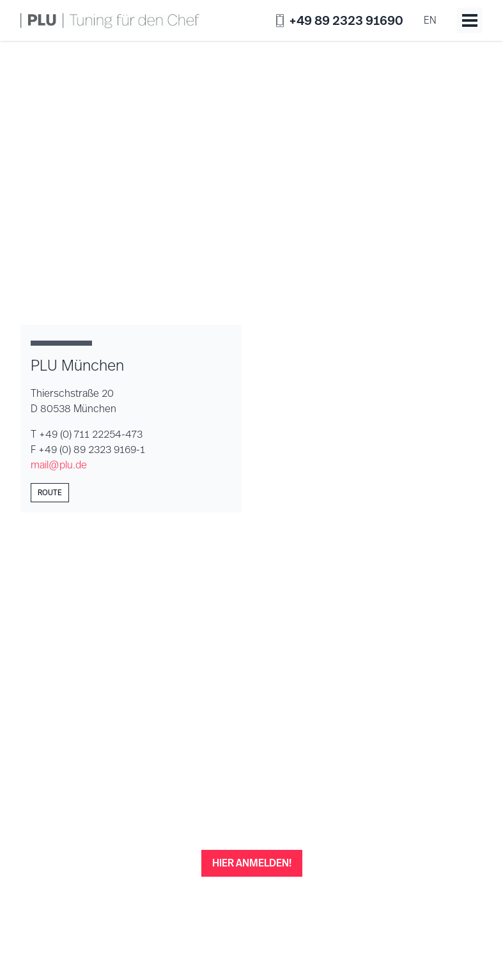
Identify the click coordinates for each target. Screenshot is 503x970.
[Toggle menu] (470, 20)
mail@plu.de (59, 465)
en (430, 20)
